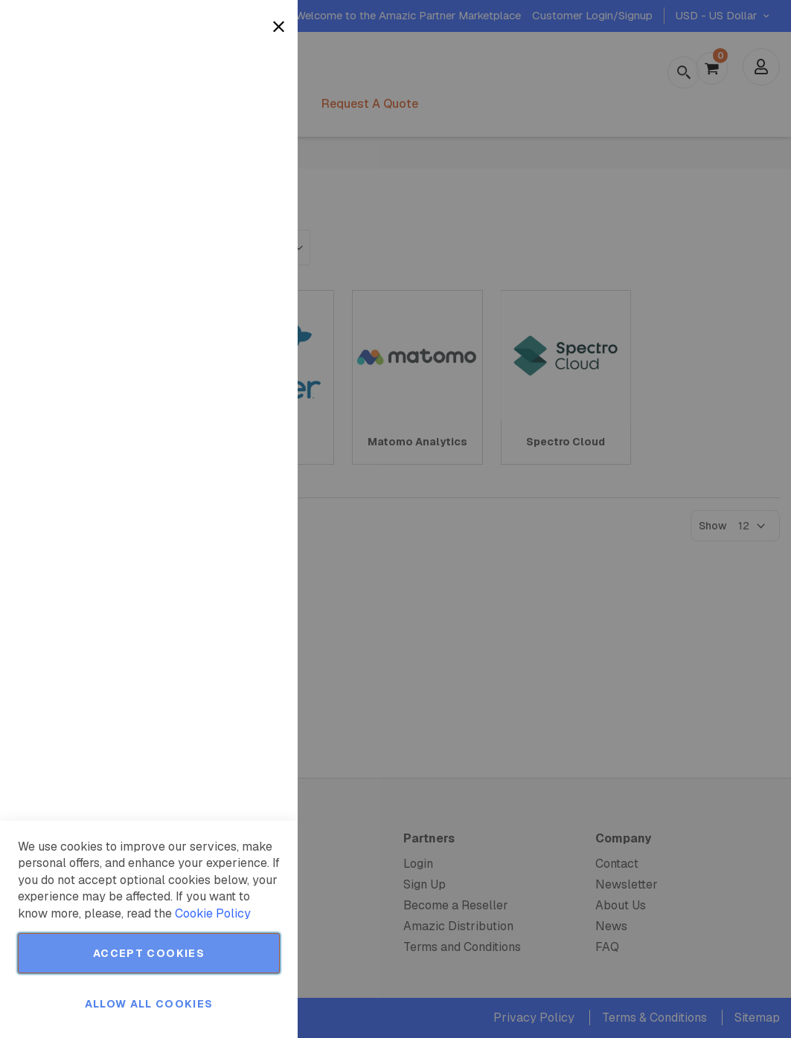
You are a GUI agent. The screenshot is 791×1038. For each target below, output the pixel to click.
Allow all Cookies (149, 1003)
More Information (237, 121)
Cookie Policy (213, 913)
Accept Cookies (149, 953)
